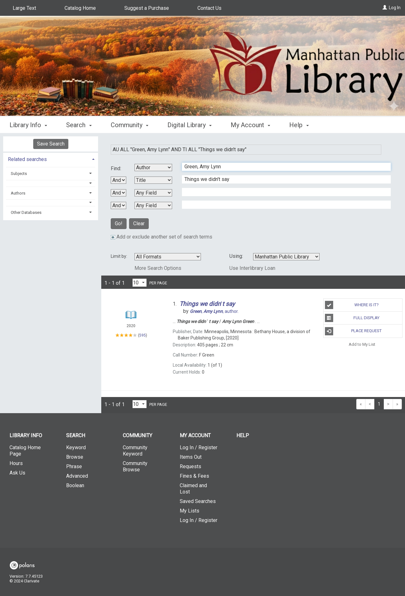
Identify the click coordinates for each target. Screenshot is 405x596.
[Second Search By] (153, 180)
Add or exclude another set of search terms (161, 237)
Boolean (75, 485)
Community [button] (129, 125)
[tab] (50, 159)
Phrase (74, 466)
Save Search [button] (51, 144)
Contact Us (209, 8)
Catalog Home (80, 8)
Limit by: (119, 256)
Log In (395, 7)
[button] (51, 183)
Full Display (352, 318)
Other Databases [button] (26, 212)
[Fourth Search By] (153, 205)
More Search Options (157, 268)
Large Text (24, 8)
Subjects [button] (19, 173)
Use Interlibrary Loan (252, 268)
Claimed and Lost (193, 488)
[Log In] (385, 7)
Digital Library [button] (189, 125)
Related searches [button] (27, 159)
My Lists (189, 511)
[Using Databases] (286, 256)
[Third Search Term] (283, 192)
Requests (190, 466)
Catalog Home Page (25, 450)
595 (142, 335)
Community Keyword (135, 450)
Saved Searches (198, 501)
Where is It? (352, 305)
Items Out (191, 457)
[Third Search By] (153, 192)
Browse (74, 457)
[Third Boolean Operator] (118, 205)
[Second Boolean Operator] (118, 192)
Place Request (353, 331)
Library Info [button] (28, 125)
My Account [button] (250, 125)
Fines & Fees (194, 476)
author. (214, 311)
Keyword (76, 447)
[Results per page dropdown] (139, 283)
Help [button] (298, 125)
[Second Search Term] (283, 179)
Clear (139, 223)
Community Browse (135, 466)
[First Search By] (153, 167)
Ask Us (17, 473)
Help (242, 435)
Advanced (77, 476)
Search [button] (78, 125)
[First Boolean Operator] (118, 180)
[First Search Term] (283, 166)
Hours (16, 463)
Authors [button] (18, 193)
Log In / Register (198, 447)
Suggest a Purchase (146, 8)
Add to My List (362, 344)
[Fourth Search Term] (283, 204)
